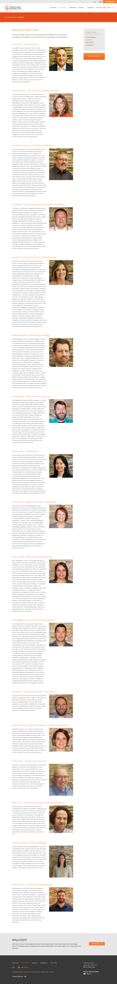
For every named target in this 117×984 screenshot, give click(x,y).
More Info (95, 944)
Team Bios (20, 17)
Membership (72, 8)
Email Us (89, 974)
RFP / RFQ (99, 8)
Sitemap (52, 972)
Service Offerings (91, 37)
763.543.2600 (110, 2)
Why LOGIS (53, 8)
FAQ (95, 2)
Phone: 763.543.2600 (91, 971)
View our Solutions (94, 56)
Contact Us (109, 8)
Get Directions (90, 967)
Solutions (81, 8)
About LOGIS (62, 8)
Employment (90, 8)
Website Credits (44, 972)
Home (5, 17)
